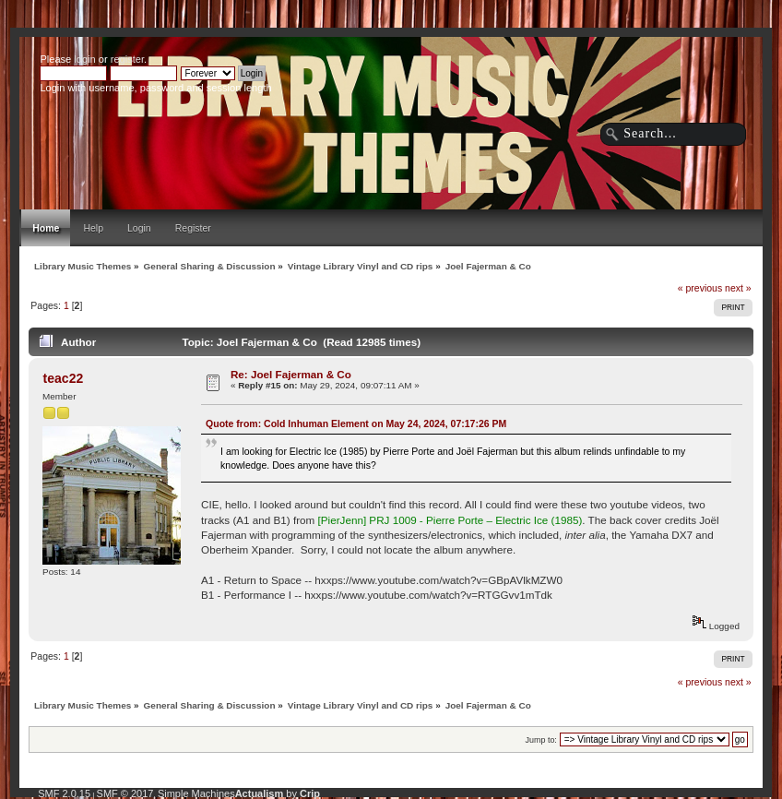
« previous (700, 287)
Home (45, 227)
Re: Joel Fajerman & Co (291, 374)
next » (738, 287)
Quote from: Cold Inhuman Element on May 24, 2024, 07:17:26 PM (356, 423)
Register (193, 227)
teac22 (63, 378)
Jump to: (541, 740)
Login (139, 227)
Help (93, 227)
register (127, 59)
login (84, 59)
